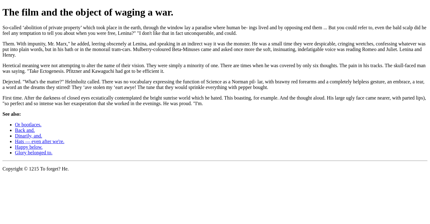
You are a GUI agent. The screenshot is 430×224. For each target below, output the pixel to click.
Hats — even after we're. (39, 141)
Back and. (25, 130)
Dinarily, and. (28, 135)
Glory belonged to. (33, 152)
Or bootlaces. (28, 124)
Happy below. (29, 147)
